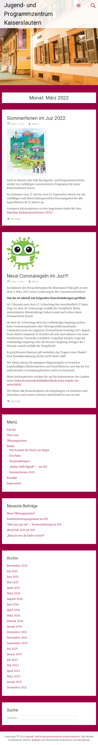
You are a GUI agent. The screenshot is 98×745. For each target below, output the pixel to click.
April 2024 (13, 610)
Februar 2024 (15, 621)
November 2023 (17, 637)
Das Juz (11, 429)
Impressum (14, 483)
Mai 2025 (12, 582)
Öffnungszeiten (17, 440)
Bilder (10, 446)
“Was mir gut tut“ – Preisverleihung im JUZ (34, 524)
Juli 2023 (12, 648)
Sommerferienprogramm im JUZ (27, 519)
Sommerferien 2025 (22, 472)
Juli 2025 (12, 571)
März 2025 (13, 593)
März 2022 (13, 676)
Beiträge (16, 218)
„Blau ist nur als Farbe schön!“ (26, 535)
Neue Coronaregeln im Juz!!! (37, 276)
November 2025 (17, 565)
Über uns (13, 435)
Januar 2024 (14, 626)
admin (35, 123)
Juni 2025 (13, 576)
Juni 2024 (13, 604)
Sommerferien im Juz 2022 (36, 118)
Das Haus (15, 455)
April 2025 (13, 587)
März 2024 (13, 615)
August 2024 (15, 598)
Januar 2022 (14, 681)
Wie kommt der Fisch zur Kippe (29, 450)
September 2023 (17, 643)
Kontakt (12, 477)
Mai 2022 (13, 665)
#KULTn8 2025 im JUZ (21, 530)
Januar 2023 (14, 654)
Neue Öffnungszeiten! (21, 513)
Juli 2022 (12, 659)
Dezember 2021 (17, 687)
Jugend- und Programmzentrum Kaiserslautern (28, 14)
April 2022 (13, 670)
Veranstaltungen (19, 461)
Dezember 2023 (17, 632)
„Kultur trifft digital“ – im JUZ (28, 466)
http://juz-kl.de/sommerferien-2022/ (29, 212)
